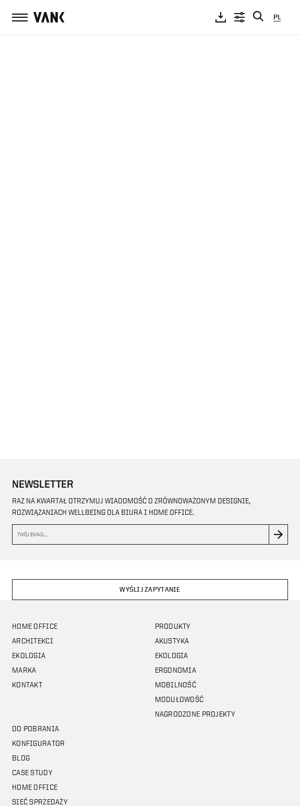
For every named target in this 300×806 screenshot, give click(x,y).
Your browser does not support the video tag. (150, 236)
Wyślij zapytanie (149, 589)
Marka (24, 670)
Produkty (173, 626)
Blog (21, 758)
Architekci (32, 641)
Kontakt (27, 684)
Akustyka (172, 641)
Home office (34, 626)
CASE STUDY (32, 772)
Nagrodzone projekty (195, 714)
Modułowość (179, 699)
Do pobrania (35, 728)
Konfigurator (38, 743)
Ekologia (28, 655)
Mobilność (176, 684)
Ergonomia (176, 670)
